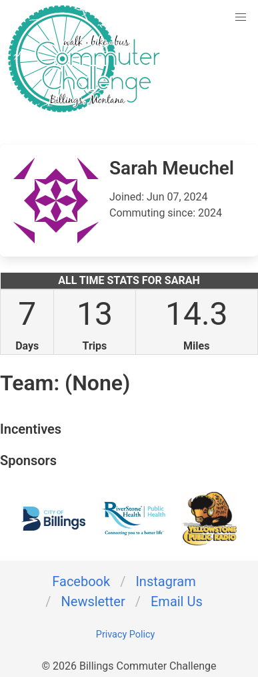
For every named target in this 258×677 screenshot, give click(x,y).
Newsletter (93, 601)
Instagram (165, 581)
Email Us (177, 601)
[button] (240, 17)
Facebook (81, 581)
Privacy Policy (125, 634)
